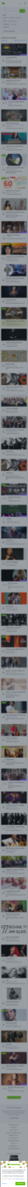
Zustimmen (20, 1183)
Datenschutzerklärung (20, 1179)
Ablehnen (4, 1183)
